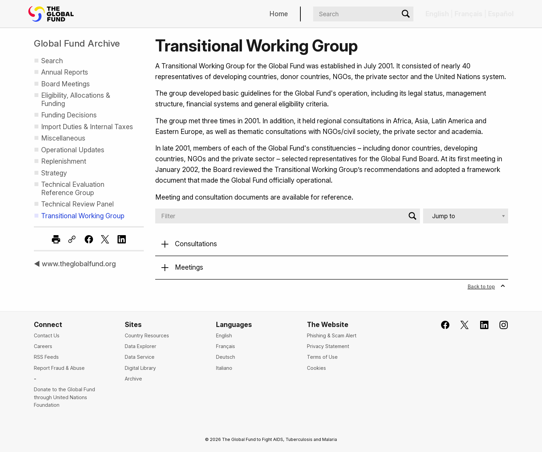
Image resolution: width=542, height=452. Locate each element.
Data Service (140, 357)
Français (225, 346)
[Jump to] (465, 216)
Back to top (486, 286)
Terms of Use (322, 357)
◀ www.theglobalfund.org (75, 264)
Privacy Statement (328, 346)
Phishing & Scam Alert (331, 335)
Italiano (224, 368)
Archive (133, 379)
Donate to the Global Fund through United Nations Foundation (64, 397)
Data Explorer (140, 346)
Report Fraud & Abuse (59, 368)
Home (279, 14)
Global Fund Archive (77, 43)
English (224, 335)
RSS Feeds (46, 357)
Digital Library (140, 368)
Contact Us (46, 335)
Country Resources (147, 335)
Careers (43, 346)
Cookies (316, 368)
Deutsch (225, 357)
